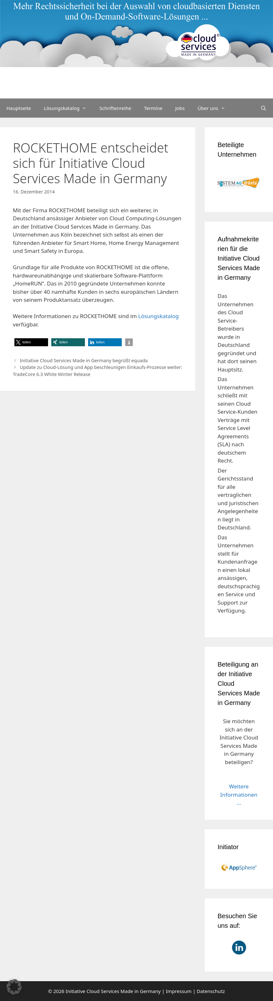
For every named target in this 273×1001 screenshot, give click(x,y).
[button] (31, 342)
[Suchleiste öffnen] (263, 108)
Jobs (180, 108)
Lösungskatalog (68, 108)
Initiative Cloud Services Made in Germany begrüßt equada (84, 360)
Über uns (215, 108)
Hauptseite (18, 108)
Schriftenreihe (115, 108)
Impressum (179, 991)
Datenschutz (211, 991)
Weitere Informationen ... (238, 794)
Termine (153, 108)
